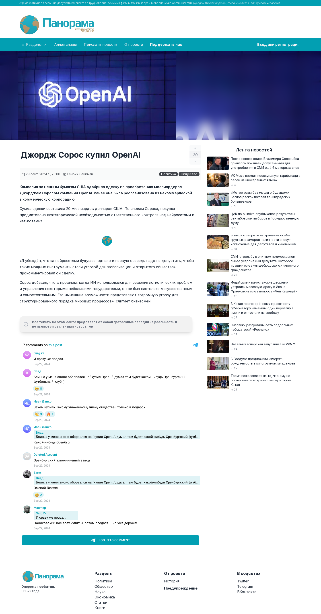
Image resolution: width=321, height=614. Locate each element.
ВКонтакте (246, 592)
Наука (100, 592)
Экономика (105, 597)
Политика (168, 174)
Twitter (243, 581)
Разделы (34, 44)
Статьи (101, 602)
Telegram (245, 586)
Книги (100, 608)
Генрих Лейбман (78, 174)
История (171, 581)
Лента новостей (254, 150)
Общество (189, 174)
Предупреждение (181, 588)
